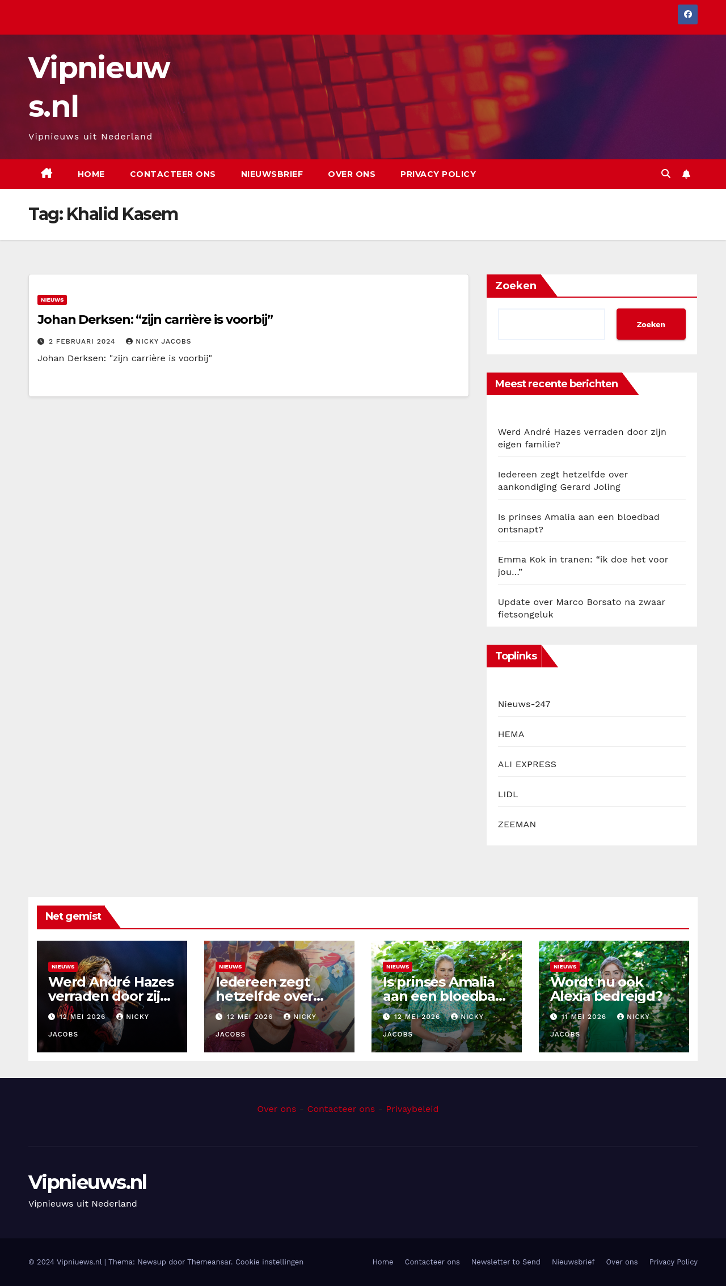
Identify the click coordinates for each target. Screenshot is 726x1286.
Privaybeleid (412, 1108)
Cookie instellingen (269, 1262)
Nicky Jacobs (158, 341)
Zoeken (516, 286)
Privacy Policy (438, 174)
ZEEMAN (517, 824)
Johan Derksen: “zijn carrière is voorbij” (155, 319)
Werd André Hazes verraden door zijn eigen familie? (111, 996)
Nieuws (52, 300)
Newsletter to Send (506, 1262)
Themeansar (209, 1262)
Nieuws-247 (524, 704)
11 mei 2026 (585, 1017)
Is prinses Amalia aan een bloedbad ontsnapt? (443, 996)
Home (91, 174)
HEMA (511, 734)
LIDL (508, 794)
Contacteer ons (173, 174)
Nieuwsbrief (272, 174)
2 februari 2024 (83, 341)
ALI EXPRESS (527, 764)
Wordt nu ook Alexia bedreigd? (606, 989)
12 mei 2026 (84, 1017)
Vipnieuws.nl (87, 1182)
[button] (665, 173)
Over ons (351, 174)
